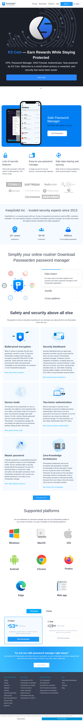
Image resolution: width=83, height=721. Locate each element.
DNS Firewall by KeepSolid (48, 688)
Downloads (42, 4)
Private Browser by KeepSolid (49, 693)
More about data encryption (14, 372)
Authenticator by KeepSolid (48, 690)
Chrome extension (26, 688)
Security (6, 690)
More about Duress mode (14, 430)
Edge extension (25, 693)
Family (6, 680)
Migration (7, 688)
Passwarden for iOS (27, 680)
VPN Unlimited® (45, 680)
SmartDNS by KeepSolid (47, 685)
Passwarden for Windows (28, 683)
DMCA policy (8, 695)
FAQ (63, 683)
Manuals (64, 685)
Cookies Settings (21, 718)
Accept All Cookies (61, 718)
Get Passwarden (57, 133)
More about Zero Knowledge (53, 487)
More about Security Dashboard (54, 377)
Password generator (10, 693)
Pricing (34, 4)
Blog (63, 688)
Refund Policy (8, 703)
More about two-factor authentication (56, 426)
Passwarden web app (27, 695)
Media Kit (7, 705)
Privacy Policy (8, 700)
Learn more (42, 77)
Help (57, 4)
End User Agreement (10, 698)
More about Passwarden (69, 680)
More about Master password (15, 484)
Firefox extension (26, 690)
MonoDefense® (44, 683)
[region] (41, 717)
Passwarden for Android (28, 685)
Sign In (66, 4)
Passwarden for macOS (28, 698)
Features (51, 4)
